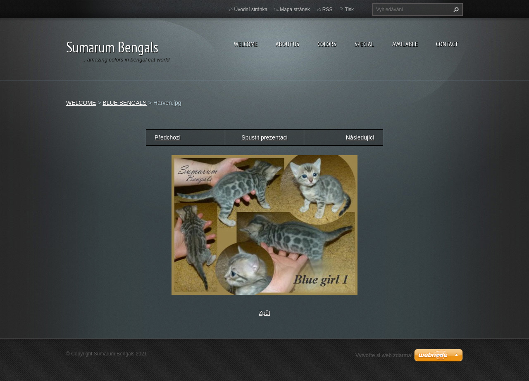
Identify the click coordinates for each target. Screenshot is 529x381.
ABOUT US (287, 44)
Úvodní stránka (251, 9)
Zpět (264, 313)
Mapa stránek (295, 9)
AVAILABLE (405, 44)
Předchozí (168, 137)
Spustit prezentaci (264, 137)
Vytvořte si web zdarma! (383, 355)
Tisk (349, 9)
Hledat (455, 9)
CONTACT (447, 44)
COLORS (326, 44)
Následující (360, 137)
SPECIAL (364, 44)
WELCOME (245, 44)
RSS (327, 9)
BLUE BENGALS (124, 102)
